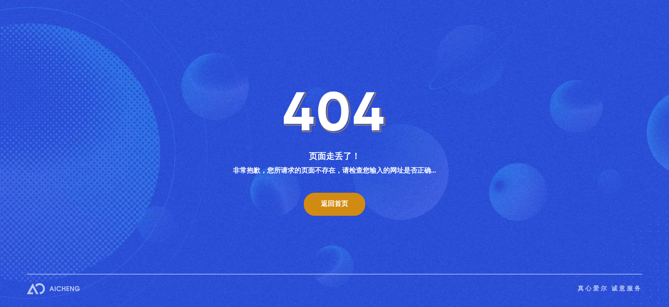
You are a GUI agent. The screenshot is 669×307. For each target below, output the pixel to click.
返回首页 (334, 203)
